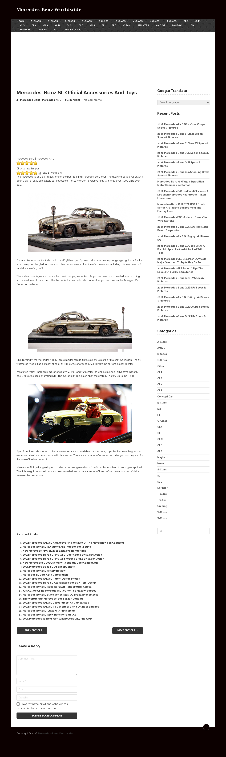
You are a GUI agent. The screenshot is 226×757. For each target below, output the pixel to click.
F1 (55, 29)
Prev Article (32, 630)
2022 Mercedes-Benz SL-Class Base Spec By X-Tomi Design (59, 582)
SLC (115, 25)
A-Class (36, 21)
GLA (46, 25)
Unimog (25, 29)
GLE (82, 25)
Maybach (180, 25)
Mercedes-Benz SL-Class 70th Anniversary (49, 610)
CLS (22, 25)
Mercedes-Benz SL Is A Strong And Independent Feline (57, 546)
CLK (34, 25)
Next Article (127, 630)
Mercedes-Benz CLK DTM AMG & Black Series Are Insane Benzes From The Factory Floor (181, 207)
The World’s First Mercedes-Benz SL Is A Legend (53, 598)
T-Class (173, 21)
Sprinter (145, 25)
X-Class (156, 21)
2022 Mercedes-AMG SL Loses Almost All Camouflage (56, 602)
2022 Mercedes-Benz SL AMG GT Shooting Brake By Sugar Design (63, 558)
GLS (93, 25)
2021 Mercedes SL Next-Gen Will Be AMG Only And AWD (57, 618)
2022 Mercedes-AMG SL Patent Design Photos (51, 578)
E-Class (87, 21)
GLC (70, 25)
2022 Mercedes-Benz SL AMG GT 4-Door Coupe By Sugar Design (62, 554)
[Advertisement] (113, 57)
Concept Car (72, 29)
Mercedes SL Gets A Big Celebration (45, 574)
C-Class (70, 21)
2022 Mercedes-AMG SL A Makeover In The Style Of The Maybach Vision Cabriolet (73, 542)
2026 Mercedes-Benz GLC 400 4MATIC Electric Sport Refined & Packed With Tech (181, 249)
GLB (58, 25)
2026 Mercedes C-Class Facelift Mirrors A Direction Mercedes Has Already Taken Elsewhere (182, 194)
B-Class (53, 21)
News (20, 21)
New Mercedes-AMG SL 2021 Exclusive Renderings (54, 550)
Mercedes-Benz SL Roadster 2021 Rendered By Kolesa (57, 586)
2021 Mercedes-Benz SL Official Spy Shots (49, 566)
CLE (199, 21)
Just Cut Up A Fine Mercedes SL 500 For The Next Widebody (59, 590)
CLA (187, 21)
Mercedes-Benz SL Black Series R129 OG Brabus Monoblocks (60, 594)
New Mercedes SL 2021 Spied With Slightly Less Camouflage (61, 562)
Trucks (42, 29)
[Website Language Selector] (183, 102)
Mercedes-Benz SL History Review (44, 570)
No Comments (93, 99)
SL (104, 25)
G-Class (121, 21)
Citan (128, 25)
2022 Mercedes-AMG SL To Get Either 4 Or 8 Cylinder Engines (61, 606)
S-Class (104, 21)
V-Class (139, 21)
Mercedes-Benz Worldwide (49, 10)
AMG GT (162, 25)
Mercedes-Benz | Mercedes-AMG (40, 99)
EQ (194, 25)
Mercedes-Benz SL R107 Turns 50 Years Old (49, 614)
